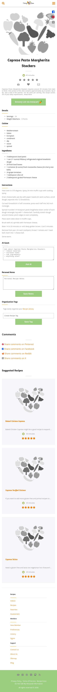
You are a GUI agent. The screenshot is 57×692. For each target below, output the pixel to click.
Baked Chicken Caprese (15, 421)
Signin (12, 638)
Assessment (15, 614)
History (13, 634)
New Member (15, 625)
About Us (13, 654)
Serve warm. (6, 236)
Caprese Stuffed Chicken (15, 490)
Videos (12, 601)
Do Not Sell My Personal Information (29, 684)
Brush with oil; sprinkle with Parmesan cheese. (20, 222)
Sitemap (13, 658)
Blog (12, 663)
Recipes (13, 605)
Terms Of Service (29, 681)
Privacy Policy (16, 681)
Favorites (13, 609)
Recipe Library (28, 309)
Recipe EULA (41, 681)
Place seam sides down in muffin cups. (17, 219)
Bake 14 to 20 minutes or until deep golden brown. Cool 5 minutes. (27, 226)
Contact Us (14, 649)
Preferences (15, 629)
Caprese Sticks (11, 559)
